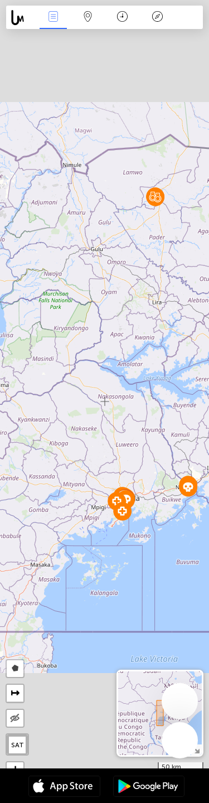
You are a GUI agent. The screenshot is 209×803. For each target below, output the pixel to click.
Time (122, 18)
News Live (53, 18)
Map (88, 18)
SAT (17, 745)
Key (157, 18)
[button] (188, 487)
